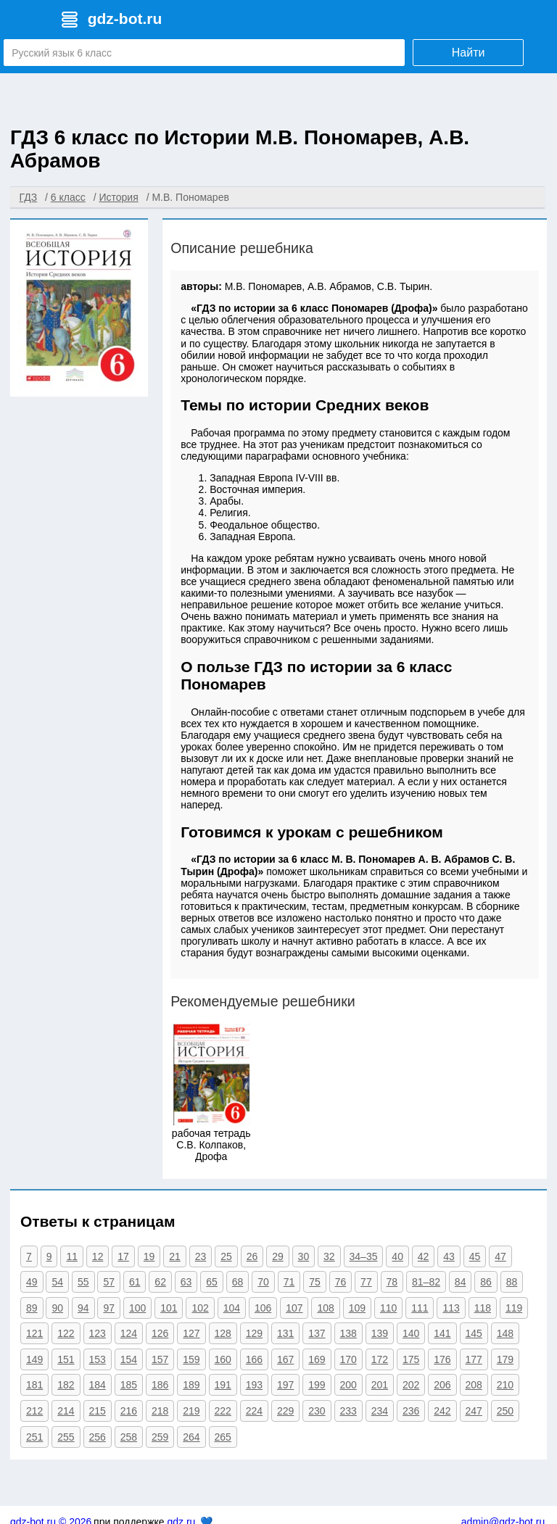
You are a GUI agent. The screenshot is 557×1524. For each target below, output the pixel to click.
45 (475, 1256)
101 (168, 1308)
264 (191, 1437)
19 (149, 1256)
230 (316, 1411)
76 (341, 1282)
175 (411, 1359)
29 (278, 1256)
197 (285, 1385)
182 (65, 1385)
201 (379, 1385)
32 (329, 1256)
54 (57, 1282)
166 (254, 1359)
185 (128, 1385)
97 (109, 1308)
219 (191, 1411)
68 (238, 1282)
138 (348, 1333)
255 (65, 1437)
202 (411, 1385)
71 (289, 1282)
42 (423, 1256)
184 (97, 1385)
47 (500, 1256)
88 (512, 1282)
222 (223, 1411)
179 (505, 1359)
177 (474, 1359)
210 (505, 1385)
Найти (468, 52)
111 (419, 1308)
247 (474, 1411)
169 (316, 1359)
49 (32, 1282)
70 (263, 1282)
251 (34, 1437)
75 (315, 1282)
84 (460, 1282)
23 (201, 1256)
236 (411, 1411)
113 (450, 1308)
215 (97, 1411)
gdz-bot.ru (125, 18)
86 (486, 1282)
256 (97, 1437)
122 (65, 1333)
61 (135, 1282)
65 (212, 1282)
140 (411, 1333)
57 (109, 1282)
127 (191, 1333)
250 (505, 1411)
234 (379, 1411)
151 (65, 1359)
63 (186, 1282)
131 (285, 1333)
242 (442, 1411)
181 (34, 1385)
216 (128, 1411)
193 (254, 1385)
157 (160, 1359)
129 (254, 1333)
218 (160, 1411)
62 (160, 1282)
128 (223, 1333)
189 (191, 1385)
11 (72, 1256)
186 (160, 1385)
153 (97, 1359)
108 (325, 1308)
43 (449, 1256)
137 (316, 1333)
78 (392, 1282)
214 (65, 1411)
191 (223, 1385)
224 (254, 1411)
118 (482, 1308)
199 (316, 1385)
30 (304, 1256)
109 (357, 1308)
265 (223, 1437)
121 (34, 1333)
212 (34, 1411)
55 (83, 1282)
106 (263, 1308)
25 (226, 1256)
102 (199, 1308)
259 (160, 1437)
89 (32, 1308)
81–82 (426, 1282)
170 (348, 1359)
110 (388, 1308)
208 (474, 1385)
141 (442, 1333)
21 (175, 1256)
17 (123, 1256)
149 (34, 1359)
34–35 (364, 1256)
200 (348, 1385)
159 (191, 1359)
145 (474, 1333)
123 (97, 1333)
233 (348, 1411)
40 (397, 1256)
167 (285, 1359)
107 (294, 1308)
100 (137, 1308)
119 (514, 1308)
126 (160, 1333)
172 (379, 1359)
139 (379, 1333)
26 (252, 1256)
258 (128, 1437)
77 (366, 1282)
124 (128, 1333)
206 (442, 1385)
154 (128, 1359)
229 (285, 1411)
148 (505, 1333)
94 (83, 1308)
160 (223, 1359)
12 (98, 1256)
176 (442, 1359)
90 (57, 1308)
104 (231, 1308)
